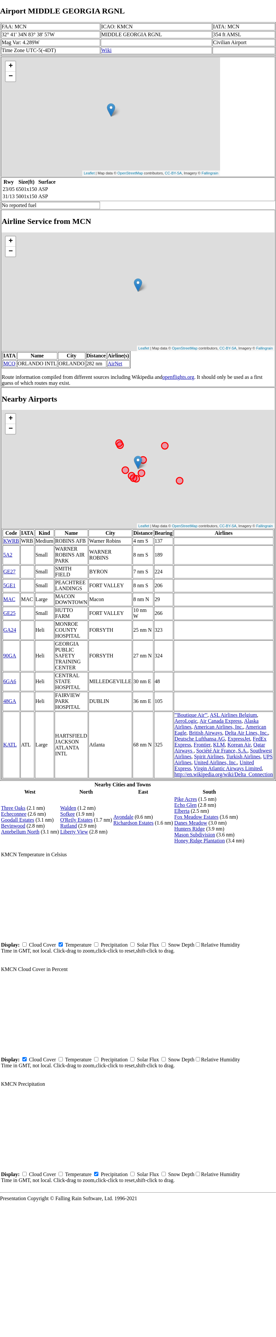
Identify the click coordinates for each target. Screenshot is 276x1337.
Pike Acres (185, 799)
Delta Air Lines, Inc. (246, 733)
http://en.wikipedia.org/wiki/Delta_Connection (223, 774)
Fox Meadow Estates (196, 817)
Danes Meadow (190, 823)
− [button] (11, 76)
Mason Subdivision (194, 834)
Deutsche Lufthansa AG (199, 739)
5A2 (8, 555)
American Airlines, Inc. (218, 727)
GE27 (9, 571)
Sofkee (67, 814)
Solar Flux (148, 945)
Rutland (68, 826)
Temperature (78, 945)
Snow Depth (181, 945)
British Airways (205, 733)
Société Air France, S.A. (221, 750)
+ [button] (11, 66)
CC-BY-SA (173, 173)
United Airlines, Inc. (215, 762)
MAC (9, 599)
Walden (68, 808)
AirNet (115, 363)
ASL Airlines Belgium (233, 715)
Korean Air (239, 744)
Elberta (181, 811)
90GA (9, 655)
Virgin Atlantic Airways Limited (228, 768)
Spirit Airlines (209, 756)
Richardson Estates (133, 823)
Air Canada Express (221, 721)
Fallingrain (210, 173)
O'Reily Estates (76, 820)
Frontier (202, 744)
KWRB (11, 541)
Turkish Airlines (243, 756)
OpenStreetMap (130, 173)
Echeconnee (13, 814)
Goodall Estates (17, 820)
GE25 (9, 613)
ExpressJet (239, 739)
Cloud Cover (42, 945)
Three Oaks (13, 808)
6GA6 (9, 681)
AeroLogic (185, 721)
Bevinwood (13, 826)
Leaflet (89, 173)
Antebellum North (20, 832)
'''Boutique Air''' (190, 715)
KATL (10, 744)
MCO (9, 363)
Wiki (106, 50)
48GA (9, 701)
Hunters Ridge (189, 829)
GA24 (9, 630)
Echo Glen (185, 805)
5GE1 (9, 585)
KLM (219, 744)
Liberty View (74, 832)
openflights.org (178, 377)
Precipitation (114, 945)
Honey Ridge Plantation (199, 840)
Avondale (123, 817)
